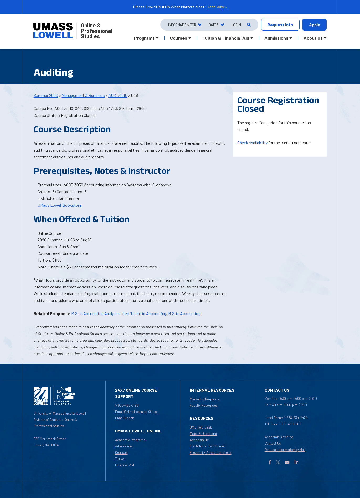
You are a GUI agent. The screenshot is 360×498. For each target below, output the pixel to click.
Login (236, 24)
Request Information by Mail (285, 449)
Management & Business (83, 95)
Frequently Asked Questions (211, 452)
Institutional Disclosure (207, 446)
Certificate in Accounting (144, 313)
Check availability (252, 142)
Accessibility (199, 440)
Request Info (280, 24)
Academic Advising (279, 437)
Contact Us (273, 443)
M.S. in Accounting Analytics (96, 313)
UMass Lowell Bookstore (59, 204)
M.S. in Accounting (184, 313)
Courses (121, 452)
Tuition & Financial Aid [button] (225, 38)
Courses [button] (178, 38)
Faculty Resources (204, 405)
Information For (182, 24)
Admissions (124, 446)
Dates (214, 24)
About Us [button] (313, 38)
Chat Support (124, 418)
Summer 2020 (46, 95)
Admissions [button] (276, 38)
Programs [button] (144, 38)
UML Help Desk (201, 427)
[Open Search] (248, 25)
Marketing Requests (204, 399)
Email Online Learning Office (136, 412)
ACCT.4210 (117, 95)
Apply (314, 24)
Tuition (120, 459)
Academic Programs (130, 440)
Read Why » (217, 6)
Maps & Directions (203, 433)
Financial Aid (124, 465)
